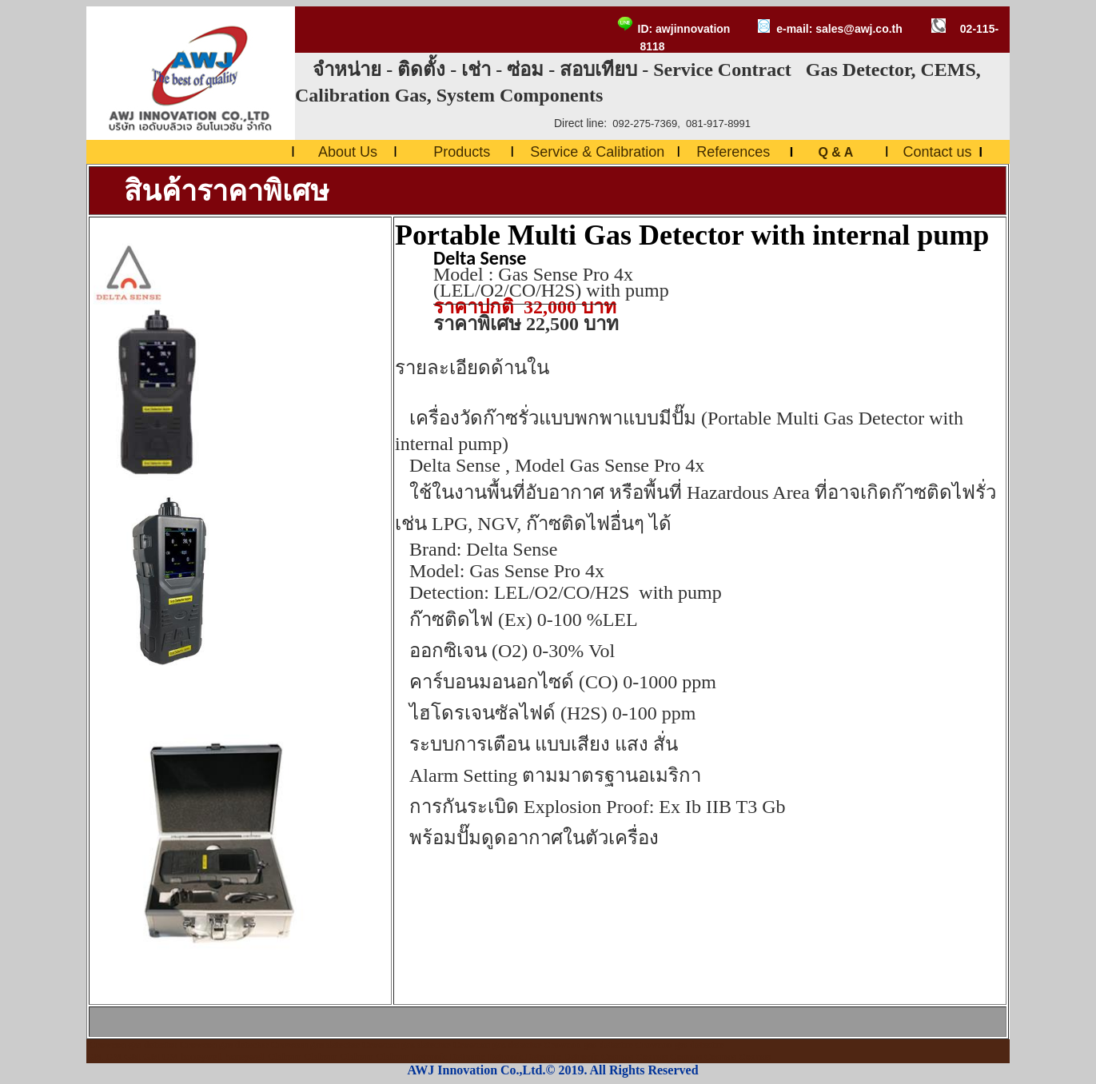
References (733, 152)
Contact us (937, 152)
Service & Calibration (597, 152)
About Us (347, 152)
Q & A (837, 152)
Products (461, 152)
